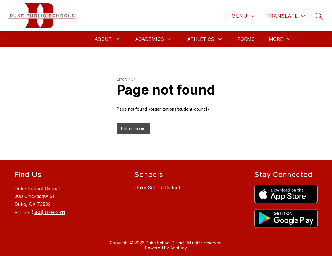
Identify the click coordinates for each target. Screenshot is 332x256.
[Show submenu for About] (103, 39)
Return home (133, 128)
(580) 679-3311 (48, 212)
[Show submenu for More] (276, 39)
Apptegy (178, 247)
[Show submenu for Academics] (149, 39)
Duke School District (157, 187)
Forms (246, 39)
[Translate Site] (285, 16)
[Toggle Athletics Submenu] (219, 39)
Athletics (200, 39)
